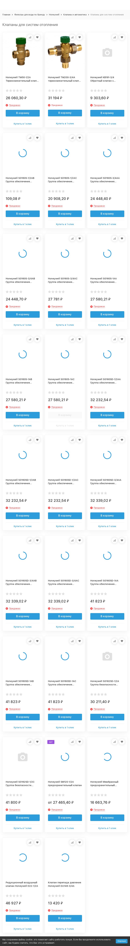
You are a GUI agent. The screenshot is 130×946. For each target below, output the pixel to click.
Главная (6, 14)
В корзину (22, 113)
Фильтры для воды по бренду (29, 14)
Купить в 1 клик (23, 123)
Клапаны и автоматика (75, 14)
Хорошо (121, 941)
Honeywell (54, 14)
